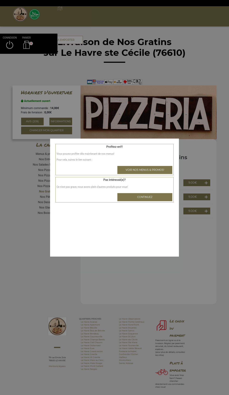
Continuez (144, 197)
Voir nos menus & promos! (145, 169)
